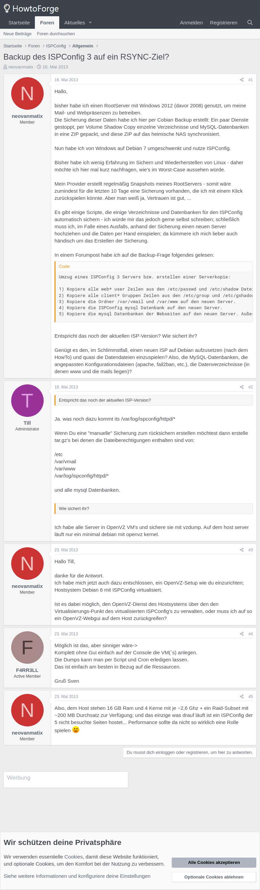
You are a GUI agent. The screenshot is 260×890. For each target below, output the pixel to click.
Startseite (19, 22)
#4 (250, 634)
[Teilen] (242, 80)
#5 (250, 696)
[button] (90, 22)
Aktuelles (74, 22)
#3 (250, 550)
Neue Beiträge (17, 33)
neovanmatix (21, 66)
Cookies (73, 857)
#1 (250, 80)
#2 (250, 387)
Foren (47, 22)
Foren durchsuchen (56, 33)
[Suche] (250, 22)
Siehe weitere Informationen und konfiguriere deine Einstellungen (77, 876)
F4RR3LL (27, 670)
